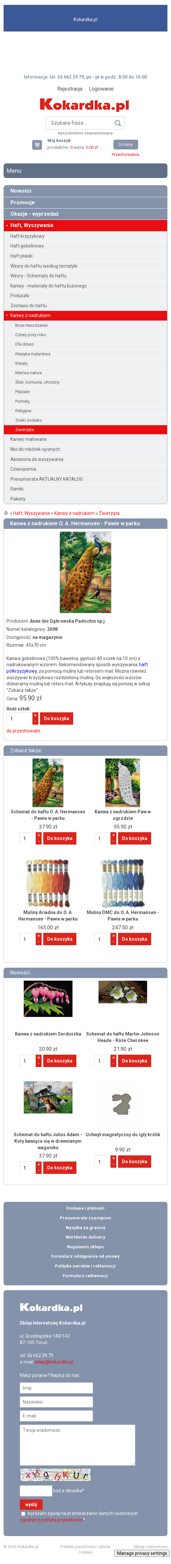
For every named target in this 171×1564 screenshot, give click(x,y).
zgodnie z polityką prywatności (51, 1519)
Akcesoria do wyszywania (36, 459)
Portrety (22, 401)
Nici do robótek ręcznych (35, 449)
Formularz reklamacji (85, 1275)
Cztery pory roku (30, 334)
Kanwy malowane (28, 439)
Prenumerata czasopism (85, 1217)
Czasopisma (23, 469)
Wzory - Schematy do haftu (38, 275)
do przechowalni (23, 730)
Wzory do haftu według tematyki (43, 266)
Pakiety (18, 499)
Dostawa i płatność (85, 1208)
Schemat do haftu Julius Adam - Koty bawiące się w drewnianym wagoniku (48, 1141)
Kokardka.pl (85, 19)
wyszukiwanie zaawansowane (85, 133)
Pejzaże (22, 391)
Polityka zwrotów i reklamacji (85, 1266)
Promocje (22, 202)
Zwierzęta (24, 429)
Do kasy (126, 144)
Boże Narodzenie (31, 325)
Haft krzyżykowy (27, 236)
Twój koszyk (39, 145)
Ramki (16, 488)
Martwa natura (28, 372)
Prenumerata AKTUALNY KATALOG (46, 479)
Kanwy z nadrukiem (30, 315)
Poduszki (19, 295)
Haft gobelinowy (27, 245)
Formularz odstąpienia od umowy (85, 1256)
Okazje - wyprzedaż (34, 214)
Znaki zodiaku (28, 420)
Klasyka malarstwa (32, 353)
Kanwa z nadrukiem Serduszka (48, 1033)
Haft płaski (21, 256)
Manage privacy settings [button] (142, 1553)
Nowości (20, 191)
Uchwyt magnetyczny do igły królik (123, 1134)
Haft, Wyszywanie (32, 225)
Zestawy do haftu (28, 305)
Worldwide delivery (85, 1237)
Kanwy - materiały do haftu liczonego (48, 285)
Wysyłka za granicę (85, 1227)
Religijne (23, 410)
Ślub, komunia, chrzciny (37, 382)
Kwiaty (21, 363)
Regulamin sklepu (85, 1246)
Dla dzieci (24, 344)
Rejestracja (69, 89)
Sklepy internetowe (150, 1547)
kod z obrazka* (69, 1490)
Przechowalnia (125, 154)
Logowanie (101, 89)
